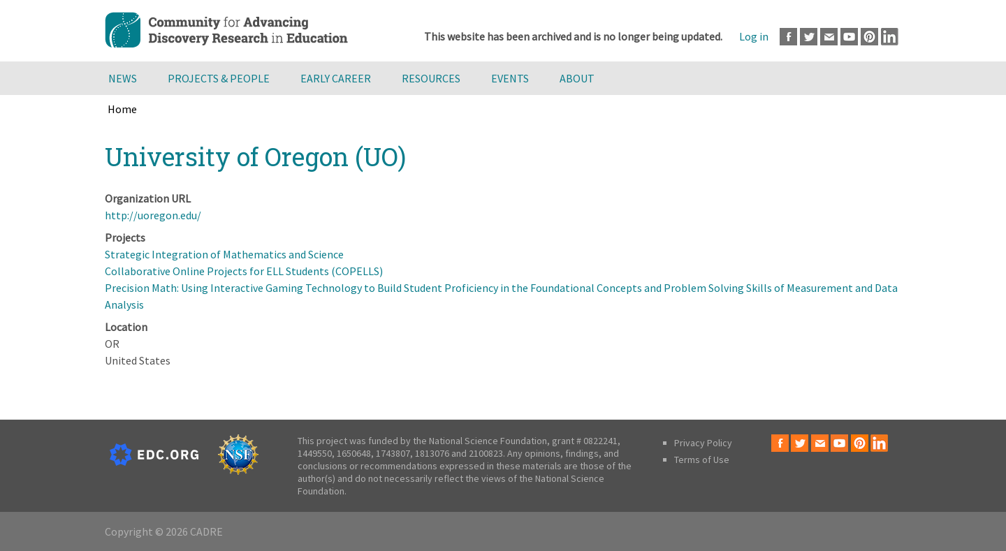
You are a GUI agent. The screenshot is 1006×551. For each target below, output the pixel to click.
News (122, 78)
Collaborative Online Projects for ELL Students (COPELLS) (244, 271)
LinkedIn (889, 36)
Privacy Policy (703, 442)
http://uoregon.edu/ (153, 215)
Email (829, 36)
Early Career (335, 78)
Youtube (849, 36)
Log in (753, 36)
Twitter (808, 36)
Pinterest (869, 36)
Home (122, 109)
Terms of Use (701, 459)
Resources (431, 78)
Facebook (788, 36)
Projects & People (219, 78)
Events (510, 78)
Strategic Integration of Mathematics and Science (224, 254)
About (577, 78)
